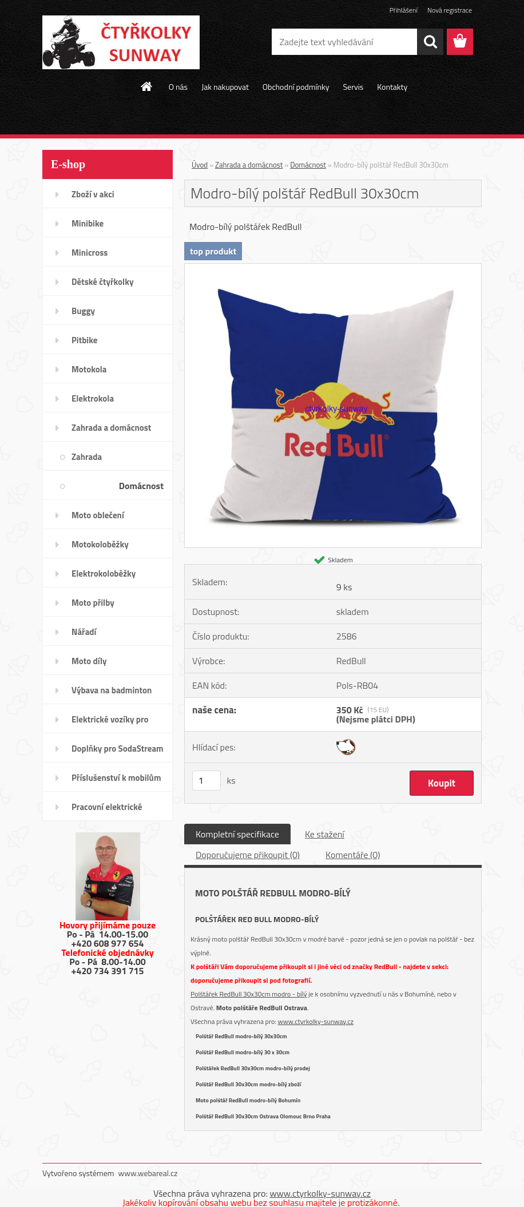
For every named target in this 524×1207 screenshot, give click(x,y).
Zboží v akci (93, 194)
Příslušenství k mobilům (116, 777)
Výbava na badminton (112, 690)
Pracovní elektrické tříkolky (107, 810)
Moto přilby (93, 602)
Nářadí (84, 631)
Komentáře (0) (352, 854)
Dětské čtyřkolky (102, 281)
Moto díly (89, 661)
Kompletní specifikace (237, 834)
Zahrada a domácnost (111, 427)
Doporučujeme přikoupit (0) (248, 854)
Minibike (88, 223)
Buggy (83, 310)
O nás (178, 87)
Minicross (90, 252)
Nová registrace (449, 10)
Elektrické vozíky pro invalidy (110, 723)
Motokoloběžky (100, 544)
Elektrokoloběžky (104, 573)
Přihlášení (404, 10)
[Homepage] (147, 86)
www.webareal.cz (148, 1173)
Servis (353, 87)
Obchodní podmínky (296, 87)
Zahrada (87, 456)
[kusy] (206, 781)
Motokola (89, 369)
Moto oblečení (98, 515)
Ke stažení (324, 834)
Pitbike (84, 340)
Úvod (200, 164)
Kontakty (392, 87)
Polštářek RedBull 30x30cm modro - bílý (248, 993)
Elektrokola (93, 398)
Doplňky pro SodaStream (118, 748)
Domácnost (141, 486)
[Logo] (121, 42)
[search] (430, 42)
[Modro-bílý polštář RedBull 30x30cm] (333, 268)
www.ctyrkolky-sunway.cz (316, 1021)
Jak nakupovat (225, 87)
